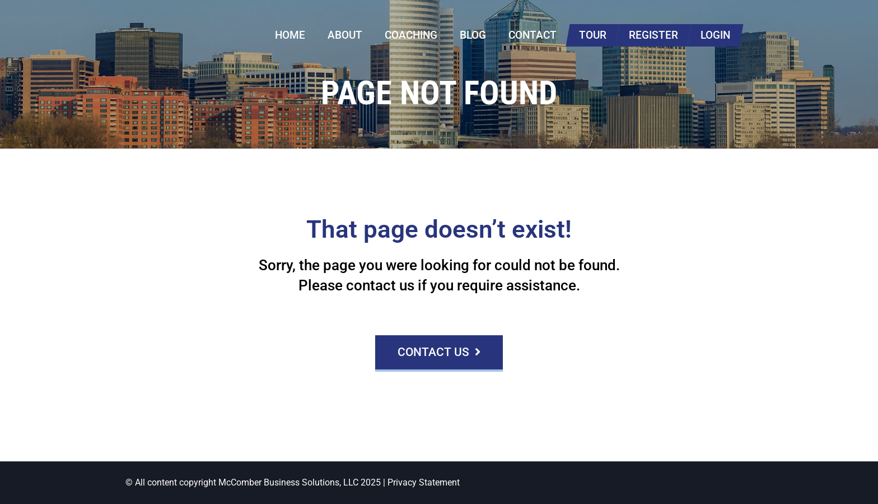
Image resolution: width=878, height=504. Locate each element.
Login (715, 35)
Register (653, 35)
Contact (532, 35)
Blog (473, 35)
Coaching (411, 35)
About (345, 35)
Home (290, 35)
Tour (592, 35)
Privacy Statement (423, 482)
